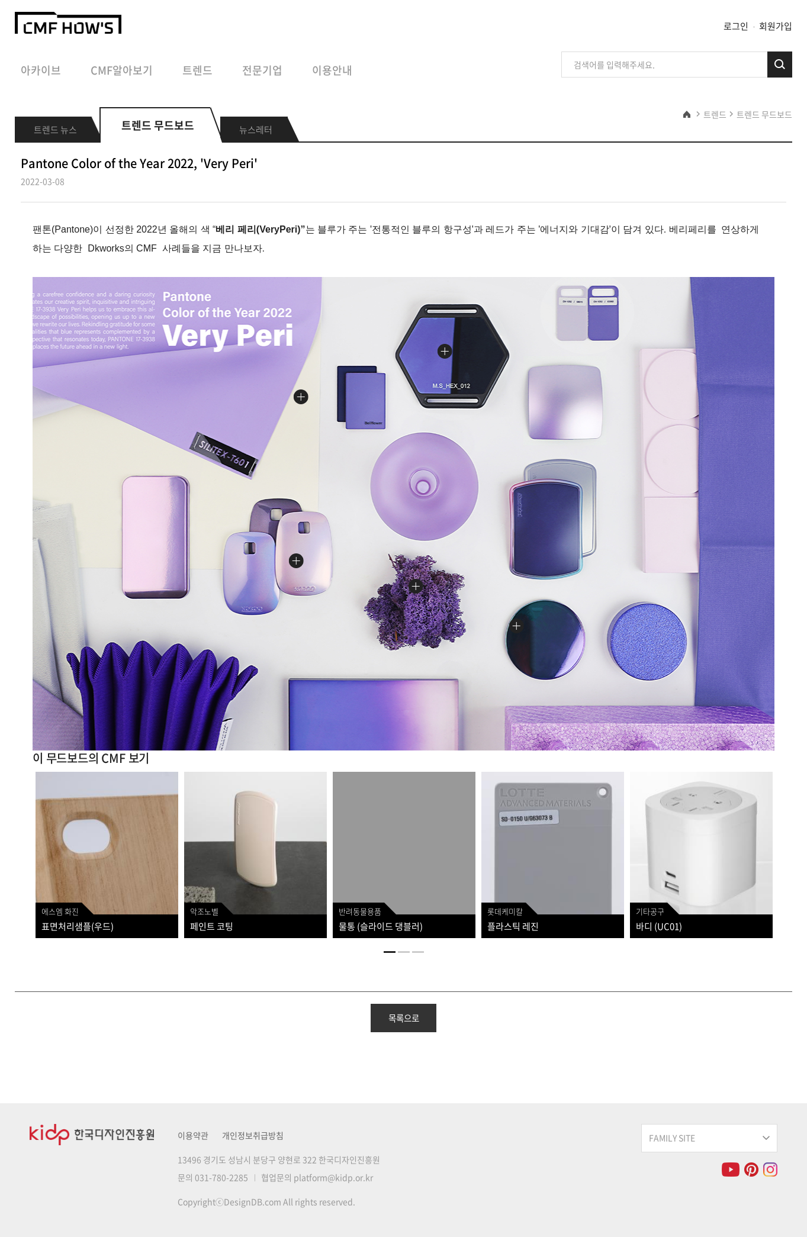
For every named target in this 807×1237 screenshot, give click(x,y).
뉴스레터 (255, 129)
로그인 (736, 26)
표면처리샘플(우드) (77, 926)
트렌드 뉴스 (55, 129)
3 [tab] (418, 952)
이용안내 (332, 70)
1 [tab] (390, 952)
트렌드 (197, 70)
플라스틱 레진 (513, 926)
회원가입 (775, 26)
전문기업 (262, 70)
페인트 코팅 (211, 926)
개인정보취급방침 (253, 1135)
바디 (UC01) (659, 926)
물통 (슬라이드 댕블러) (381, 926)
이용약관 (193, 1135)
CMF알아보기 (122, 70)
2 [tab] (404, 952)
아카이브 (41, 70)
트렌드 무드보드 (764, 114)
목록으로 (403, 1018)
